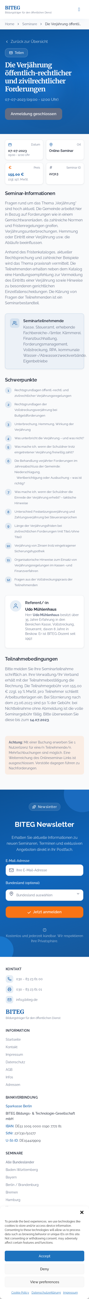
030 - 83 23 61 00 (29, 979)
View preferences (44, 1282)
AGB (9, 1070)
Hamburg (13, 1200)
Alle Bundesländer (20, 1162)
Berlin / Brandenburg (22, 1185)
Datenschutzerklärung (46, 1292)
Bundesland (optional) (23, 883)
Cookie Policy (20, 1292)
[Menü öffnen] (79, 10)
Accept (44, 1256)
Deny (44, 1269)
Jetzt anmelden (44, 912)
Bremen (12, 1192)
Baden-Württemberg (22, 1170)
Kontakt (12, 1047)
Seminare (29, 24)
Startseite (13, 1039)
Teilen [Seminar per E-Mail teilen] (16, 53)
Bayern (11, 1177)
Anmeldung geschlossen (33, 114)
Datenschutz (15, 1062)
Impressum (70, 1292)
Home (9, 24)
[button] (82, 1212)
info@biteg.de (26, 1000)
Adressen (13, 1085)
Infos (9, 1077)
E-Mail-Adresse (17, 861)
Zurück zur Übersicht (26, 41)
